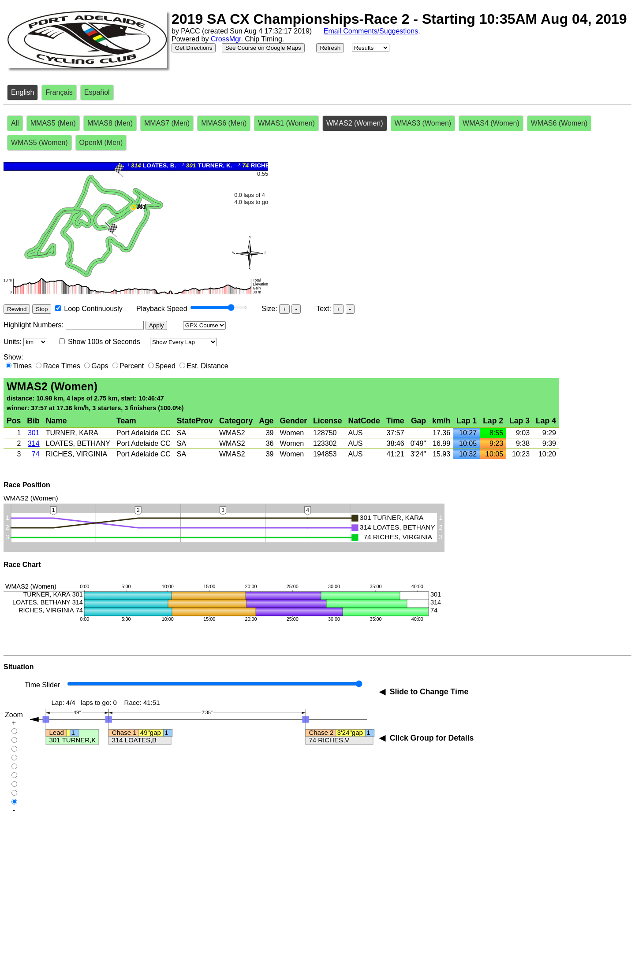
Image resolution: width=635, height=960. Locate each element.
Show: (13, 357)
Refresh (330, 47)
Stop (42, 309)
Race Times (61, 366)
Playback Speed (161, 308)
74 (36, 454)
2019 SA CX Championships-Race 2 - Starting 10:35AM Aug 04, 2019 (399, 19)
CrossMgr (226, 39)
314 (34, 443)
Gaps (99, 366)
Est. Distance (207, 366)
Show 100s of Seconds (104, 341)
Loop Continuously (93, 308)
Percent (132, 366)
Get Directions (193, 47)
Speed (165, 366)
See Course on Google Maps (263, 47)
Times (22, 366)
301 (34, 433)
